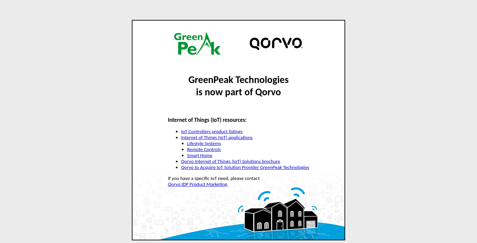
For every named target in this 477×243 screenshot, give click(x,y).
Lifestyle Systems (204, 143)
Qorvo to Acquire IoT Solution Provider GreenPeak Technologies (245, 167)
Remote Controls (204, 149)
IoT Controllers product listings (212, 131)
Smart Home (199, 155)
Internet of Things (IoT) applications (217, 137)
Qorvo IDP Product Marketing (197, 184)
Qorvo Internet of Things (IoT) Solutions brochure (230, 161)
